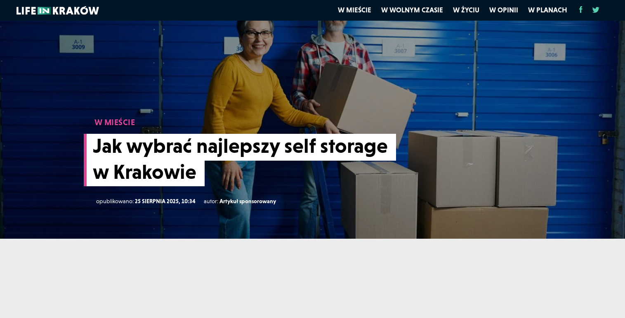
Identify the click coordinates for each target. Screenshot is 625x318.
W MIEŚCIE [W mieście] (114, 122)
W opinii (503, 10)
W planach (547, 10)
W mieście (354, 10)
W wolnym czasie (412, 10)
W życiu (466, 10)
